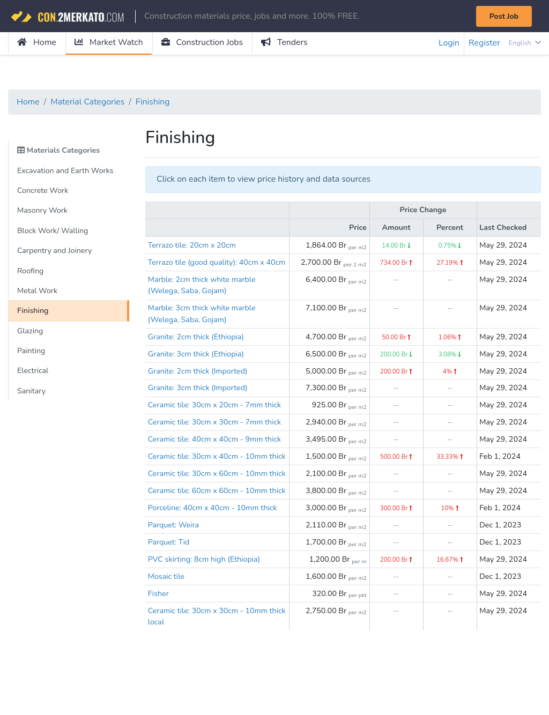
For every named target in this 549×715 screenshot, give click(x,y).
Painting (31, 352)
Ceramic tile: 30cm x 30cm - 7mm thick (215, 435)
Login (448, 43)
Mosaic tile (166, 626)
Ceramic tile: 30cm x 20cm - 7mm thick (215, 418)
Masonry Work (42, 211)
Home (36, 43)
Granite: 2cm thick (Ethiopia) (196, 349)
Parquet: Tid (169, 591)
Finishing (154, 102)
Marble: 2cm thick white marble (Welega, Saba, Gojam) (202, 298)
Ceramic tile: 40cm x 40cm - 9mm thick (215, 453)
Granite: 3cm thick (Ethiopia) (196, 366)
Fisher (158, 643)
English (524, 43)
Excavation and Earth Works (66, 171)
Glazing (30, 331)
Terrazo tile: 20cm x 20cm (192, 246)
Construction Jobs (203, 43)
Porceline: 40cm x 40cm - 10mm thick (213, 557)
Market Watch (109, 43)
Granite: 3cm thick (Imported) (198, 401)
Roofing (30, 271)
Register (484, 43)
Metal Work (37, 291)
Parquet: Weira (173, 574)
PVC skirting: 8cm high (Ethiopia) (205, 609)
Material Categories (88, 102)
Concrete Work (43, 190)
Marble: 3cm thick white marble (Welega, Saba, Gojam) (202, 326)
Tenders (286, 43)
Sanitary (31, 392)
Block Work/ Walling (53, 231)
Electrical (33, 372)
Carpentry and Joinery (55, 251)
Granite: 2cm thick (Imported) (198, 384)
